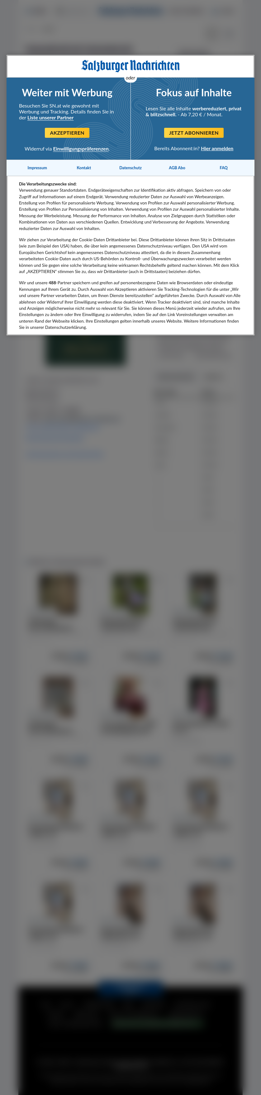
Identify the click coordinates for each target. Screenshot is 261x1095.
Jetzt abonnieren (194, 133)
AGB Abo (177, 167)
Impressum (37, 167)
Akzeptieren (67, 133)
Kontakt (84, 167)
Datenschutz (130, 167)
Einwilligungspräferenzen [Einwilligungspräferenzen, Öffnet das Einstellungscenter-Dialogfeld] (80, 148)
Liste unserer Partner (50, 117)
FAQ (224, 167)
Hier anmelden (217, 148)
